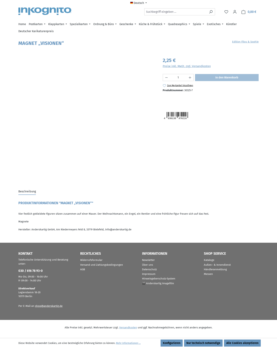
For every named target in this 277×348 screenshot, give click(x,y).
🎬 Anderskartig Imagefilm (158, 283)
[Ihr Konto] (235, 11)
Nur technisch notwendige (203, 343)
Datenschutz (149, 269)
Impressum (148, 274)
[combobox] (175, 11)
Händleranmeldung (215, 269)
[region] (87, 95)
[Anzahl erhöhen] (190, 77)
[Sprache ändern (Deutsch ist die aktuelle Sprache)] (138, 3)
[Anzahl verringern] (166, 77)
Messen (208, 274)
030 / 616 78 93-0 (30, 271)
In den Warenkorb (226, 77)
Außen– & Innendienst (217, 264)
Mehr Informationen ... (128, 343)
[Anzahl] (178, 77)
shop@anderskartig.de (49, 306)
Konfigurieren (171, 343)
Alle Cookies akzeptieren (242, 343)
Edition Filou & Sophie (245, 41)
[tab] (27, 191)
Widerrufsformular (91, 260)
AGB (82, 269)
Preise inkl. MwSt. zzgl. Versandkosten (187, 66)
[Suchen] (211, 11)
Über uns (147, 264)
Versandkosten (128, 327)
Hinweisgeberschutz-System (158, 278)
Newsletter (148, 260)
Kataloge (209, 260)
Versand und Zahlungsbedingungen (101, 264)
